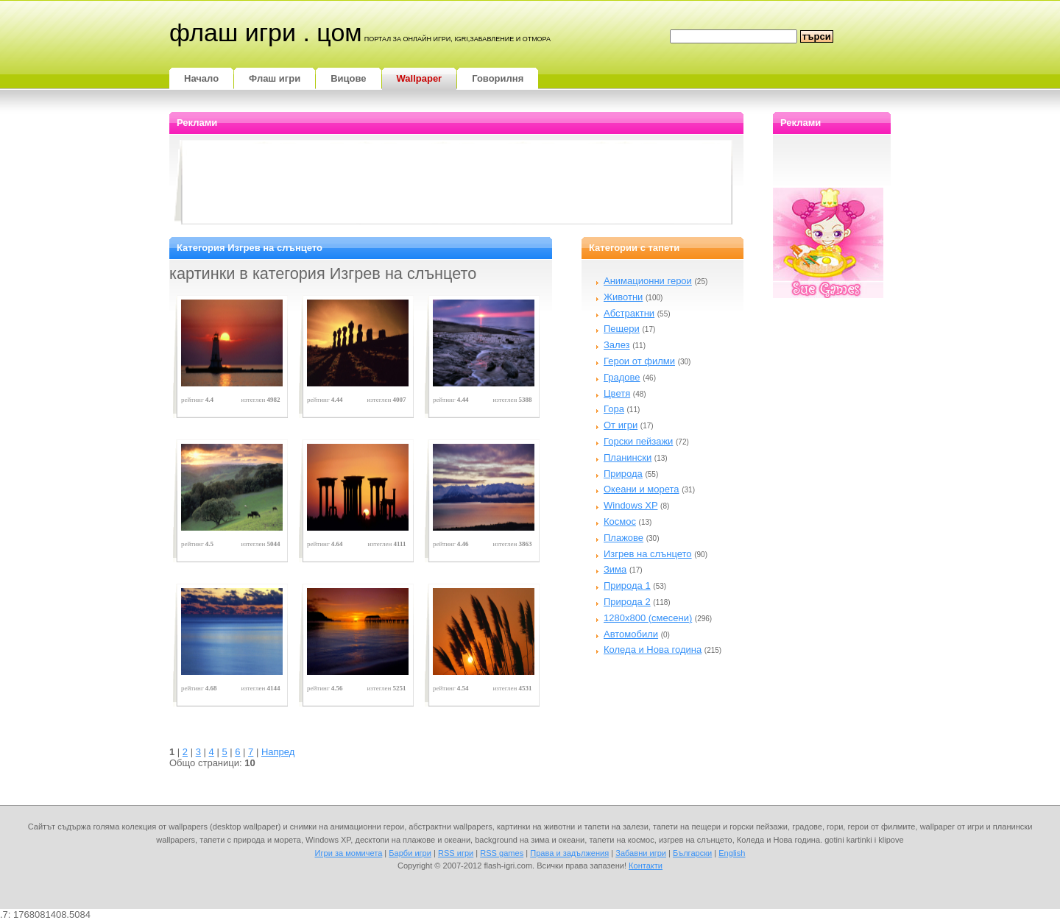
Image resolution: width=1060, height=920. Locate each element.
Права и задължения (569, 853)
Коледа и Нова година (653, 649)
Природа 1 (627, 585)
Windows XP (630, 505)
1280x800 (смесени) (648, 617)
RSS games (501, 853)
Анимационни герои (648, 280)
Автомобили (631, 634)
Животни (623, 296)
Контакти (645, 865)
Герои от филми (639, 361)
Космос (620, 521)
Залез (617, 344)
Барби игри (410, 853)
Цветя (617, 393)
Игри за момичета (349, 853)
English (731, 853)
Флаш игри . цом (265, 32)
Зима (615, 569)
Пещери (622, 328)
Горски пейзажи (638, 441)
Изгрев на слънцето (648, 553)
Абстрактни (629, 313)
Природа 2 (627, 601)
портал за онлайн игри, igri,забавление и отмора (457, 39)
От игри (620, 425)
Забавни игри (640, 853)
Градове (622, 377)
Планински (627, 457)
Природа (623, 473)
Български (692, 853)
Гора (614, 408)
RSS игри (455, 853)
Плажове (623, 537)
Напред (277, 751)
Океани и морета (641, 489)
